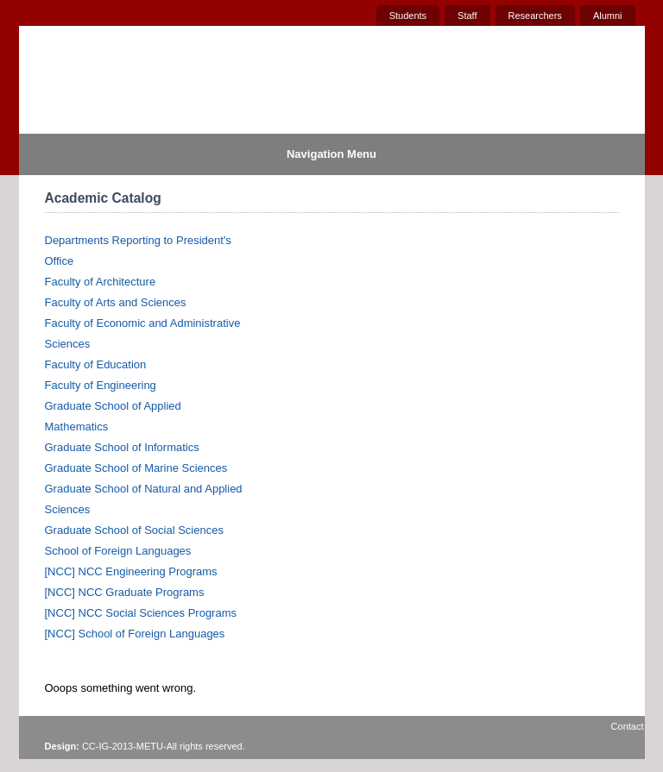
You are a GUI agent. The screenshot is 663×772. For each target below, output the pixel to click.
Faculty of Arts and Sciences (115, 302)
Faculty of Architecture (100, 281)
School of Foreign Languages (118, 550)
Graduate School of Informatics (122, 447)
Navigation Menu (331, 153)
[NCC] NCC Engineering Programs (131, 571)
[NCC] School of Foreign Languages (135, 633)
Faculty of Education (96, 364)
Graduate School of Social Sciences (134, 530)
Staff (467, 15)
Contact (627, 726)
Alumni (607, 15)
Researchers (535, 15)
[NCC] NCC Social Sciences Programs (141, 612)
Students (407, 15)
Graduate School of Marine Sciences (136, 467)
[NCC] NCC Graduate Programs (125, 592)
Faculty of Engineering (100, 385)
